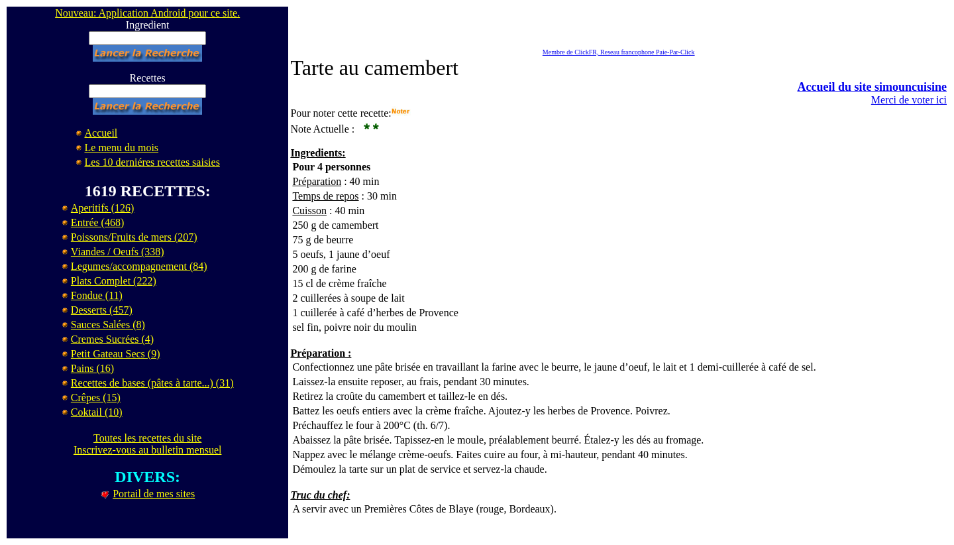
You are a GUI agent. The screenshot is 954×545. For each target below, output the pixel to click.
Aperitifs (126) (102, 207)
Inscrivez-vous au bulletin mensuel (148, 449)
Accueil (101, 133)
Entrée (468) (97, 222)
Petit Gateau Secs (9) (115, 353)
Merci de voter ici (909, 99)
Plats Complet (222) (113, 280)
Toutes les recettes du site (147, 438)
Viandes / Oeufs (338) (117, 251)
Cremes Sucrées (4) (112, 339)
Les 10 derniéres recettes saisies (152, 162)
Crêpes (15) (96, 397)
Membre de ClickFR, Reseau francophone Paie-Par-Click (619, 52)
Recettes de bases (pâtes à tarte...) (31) (152, 383)
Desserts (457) (101, 310)
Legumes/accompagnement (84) (139, 266)
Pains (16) (92, 368)
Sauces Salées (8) (108, 324)
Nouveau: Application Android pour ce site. (147, 13)
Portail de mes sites (154, 493)
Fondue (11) (97, 295)
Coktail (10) (97, 412)
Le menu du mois (122, 147)
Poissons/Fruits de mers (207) (134, 237)
